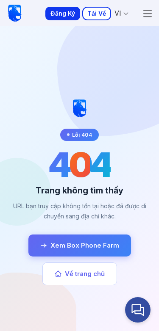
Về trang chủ (80, 274)
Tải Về (96, 13)
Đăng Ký (62, 13)
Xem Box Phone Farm (79, 245)
